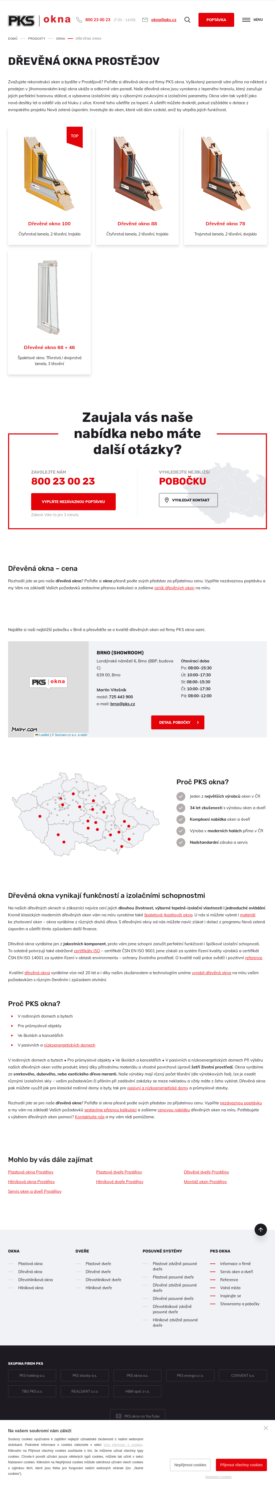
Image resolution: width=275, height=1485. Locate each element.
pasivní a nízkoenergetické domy (157, 1087)
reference (253, 957)
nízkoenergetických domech (69, 1045)
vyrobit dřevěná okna (211, 972)
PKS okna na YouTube (142, 1416)
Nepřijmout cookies (190, 1465)
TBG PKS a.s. (32, 1391)
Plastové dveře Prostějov (119, 1172)
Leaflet (42, 735)
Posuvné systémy (162, 1251)
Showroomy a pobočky (239, 1304)
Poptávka (216, 20)
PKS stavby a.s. (85, 1375)
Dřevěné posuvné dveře (173, 1298)
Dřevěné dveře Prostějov (206, 1172)
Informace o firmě (235, 1263)
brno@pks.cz (122, 703)
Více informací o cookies (123, 1445)
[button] (48, 683)
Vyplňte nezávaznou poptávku (73, 502)
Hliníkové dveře (99, 1287)
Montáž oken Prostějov (205, 1181)
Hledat (187, 20)
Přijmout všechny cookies (241, 1465)
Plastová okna (30, 1263)
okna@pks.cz (163, 19)
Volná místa (230, 1287)
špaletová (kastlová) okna (168, 914)
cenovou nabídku (174, 1109)
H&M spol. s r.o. (137, 1391)
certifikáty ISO (87, 950)
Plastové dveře (98, 1263)
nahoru (261, 1230)
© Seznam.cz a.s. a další (69, 735)
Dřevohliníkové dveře (103, 1279)
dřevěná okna (37, 972)
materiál (247, 914)
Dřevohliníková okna (35, 1279)
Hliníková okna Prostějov (31, 1181)
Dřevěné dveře (98, 1271)
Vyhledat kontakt (190, 500)
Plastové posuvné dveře (173, 1277)
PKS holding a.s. (32, 1375)
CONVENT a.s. (243, 1375)
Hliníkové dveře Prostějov (119, 1181)
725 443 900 (121, 696)
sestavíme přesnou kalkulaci (110, 1109)
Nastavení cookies (218, 1477)
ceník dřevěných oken (174, 587)
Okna (14, 1251)
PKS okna (220, 1251)
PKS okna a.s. (137, 1375)
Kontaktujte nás (89, 1116)
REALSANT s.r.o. (84, 1391)
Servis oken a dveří (236, 1271)
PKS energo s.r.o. (190, 1375)
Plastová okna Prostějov (30, 1172)
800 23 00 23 (97, 19)
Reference (229, 1279)
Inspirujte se (230, 1295)
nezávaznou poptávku (241, 1102)
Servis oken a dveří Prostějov (34, 1191)
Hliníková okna (30, 1287)
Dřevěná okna (30, 1271)
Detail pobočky (174, 722)
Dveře (82, 1251)
